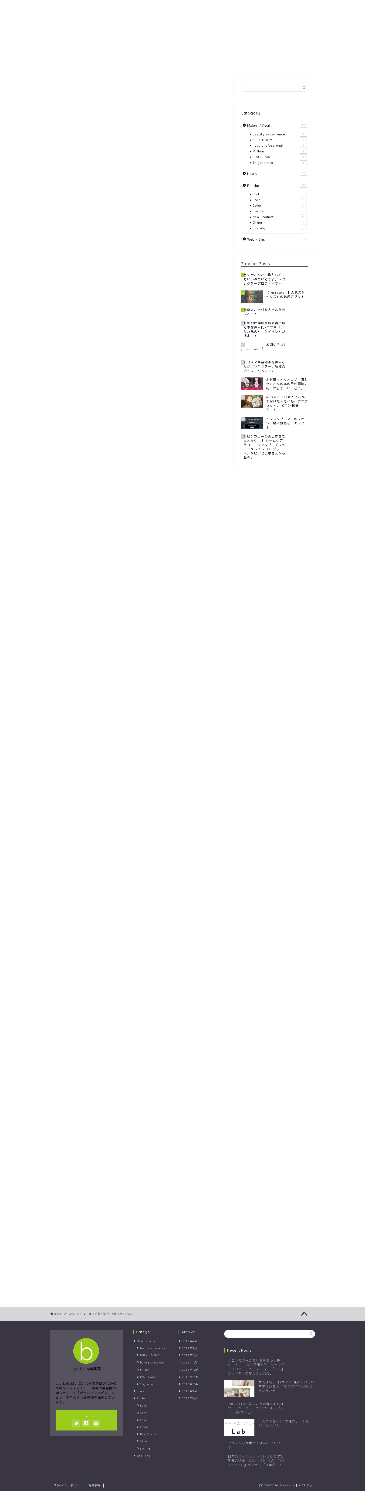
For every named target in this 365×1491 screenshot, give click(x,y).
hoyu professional (280, 145)
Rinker (124, 899)
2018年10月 (190, 1384)
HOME (61, 6)
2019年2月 (189, 1355)
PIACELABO (280, 157)
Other (280, 222)
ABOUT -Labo (93, 6)
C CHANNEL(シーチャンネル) (128, 650)
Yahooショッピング (176, 912)
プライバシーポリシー (67, 1485)
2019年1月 (189, 1362)
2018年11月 (190, 1377)
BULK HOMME (280, 140)
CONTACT (155, 6)
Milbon (280, 151)
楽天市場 (140, 912)
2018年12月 (190, 1370)
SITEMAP (127, 6)
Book (280, 194)
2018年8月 (189, 1398)
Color (280, 205)
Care (280, 200)
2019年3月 (189, 1348)
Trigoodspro (280, 162)
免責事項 (94, 1485)
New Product (280, 217)
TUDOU (117, 717)
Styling (280, 228)
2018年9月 (189, 1391)
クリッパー (145, 752)
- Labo (182, 41)
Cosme (280, 211)
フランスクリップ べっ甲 (126, 895)
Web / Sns (64, 86)
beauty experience (280, 134)
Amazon (113, 912)
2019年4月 (189, 1341)
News (277, 173)
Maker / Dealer (277, 125)
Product (277, 185)
